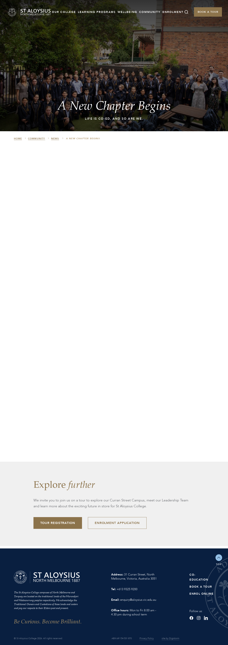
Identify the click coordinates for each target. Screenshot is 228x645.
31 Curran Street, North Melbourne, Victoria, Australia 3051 (134, 577)
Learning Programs (97, 12)
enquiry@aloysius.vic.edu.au (138, 600)
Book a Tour (208, 12)
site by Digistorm (170, 638)
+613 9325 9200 (127, 589)
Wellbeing (127, 12)
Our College (64, 12)
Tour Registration (57, 523)
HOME (18, 138)
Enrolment (173, 12)
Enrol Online (201, 594)
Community (149, 12)
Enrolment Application (117, 523)
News (55, 138)
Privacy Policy (147, 638)
